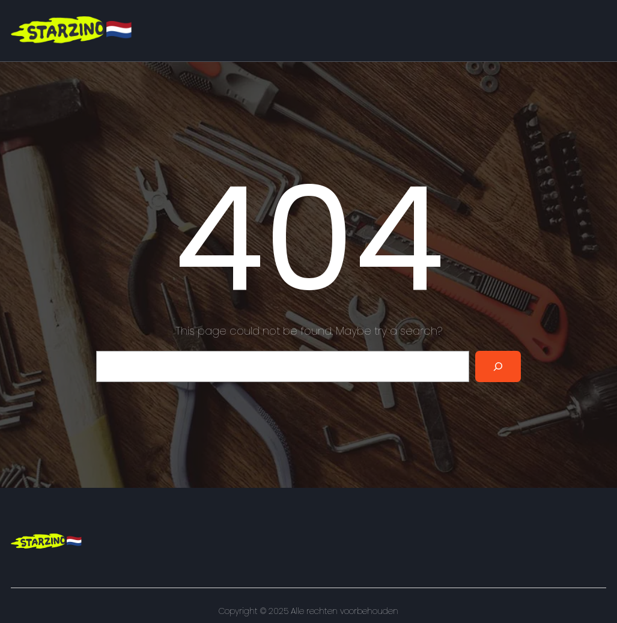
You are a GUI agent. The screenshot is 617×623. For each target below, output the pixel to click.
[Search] (498, 366)
